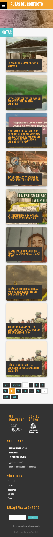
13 (25, 391)
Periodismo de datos (18, 448)
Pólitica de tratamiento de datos (22, 467)
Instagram (12, 490)
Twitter (11, 485)
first (6, 385)
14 (32, 391)
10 (5, 391)
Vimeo (10, 498)
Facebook (11, 481)
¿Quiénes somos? (16, 462)
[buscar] (17, 517)
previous (16, 385)
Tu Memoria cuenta (17, 457)
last (14, 397)
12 (18, 391)
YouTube (11, 494)
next (6, 397)
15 (38, 391)
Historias (13, 452)
